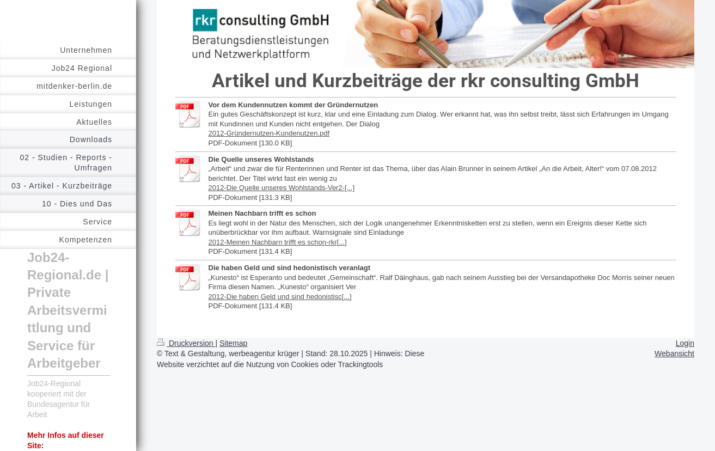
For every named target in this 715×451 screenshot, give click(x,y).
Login (685, 343)
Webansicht (674, 353)
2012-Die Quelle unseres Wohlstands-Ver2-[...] (282, 188)
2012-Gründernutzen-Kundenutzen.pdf (269, 133)
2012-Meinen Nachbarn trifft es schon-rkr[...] (278, 242)
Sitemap (233, 343)
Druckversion (186, 343)
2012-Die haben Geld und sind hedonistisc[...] (280, 296)
